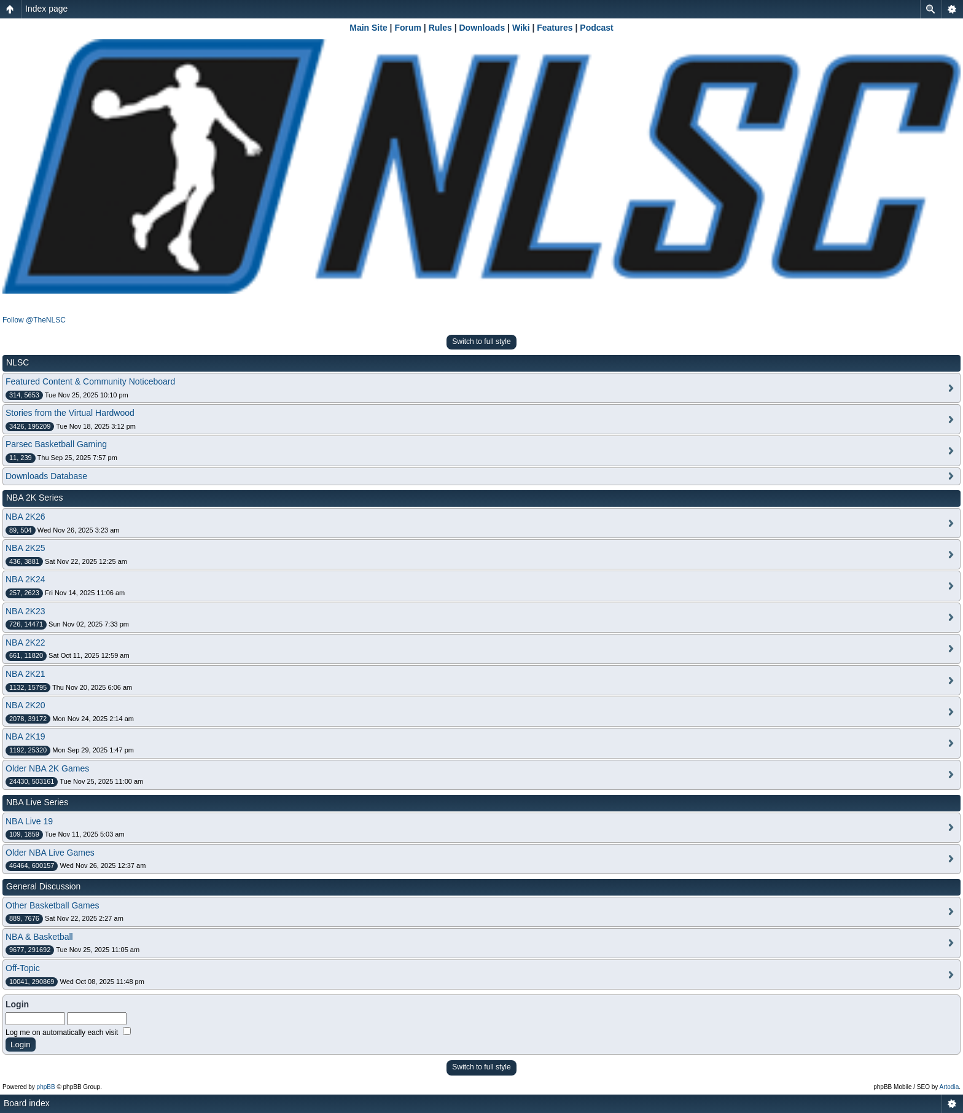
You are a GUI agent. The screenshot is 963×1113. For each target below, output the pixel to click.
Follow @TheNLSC (34, 320)
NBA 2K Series (34, 497)
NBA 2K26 (25, 516)
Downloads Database (46, 476)
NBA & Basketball (39, 937)
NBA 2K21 (25, 674)
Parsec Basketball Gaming (56, 444)
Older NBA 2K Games (47, 768)
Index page (46, 9)
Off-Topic (23, 968)
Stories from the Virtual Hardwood (70, 413)
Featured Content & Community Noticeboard (90, 381)
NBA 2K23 (25, 611)
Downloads (482, 28)
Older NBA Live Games (50, 852)
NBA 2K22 (25, 642)
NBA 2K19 (25, 736)
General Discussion (43, 886)
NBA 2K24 (25, 579)
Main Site (368, 28)
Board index (27, 1103)
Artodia (949, 1087)
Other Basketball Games (52, 905)
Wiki (521, 28)
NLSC (17, 362)
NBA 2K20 (25, 705)
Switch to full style (481, 341)
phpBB (46, 1087)
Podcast (596, 28)
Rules (440, 28)
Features (554, 28)
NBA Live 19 (29, 821)
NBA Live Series (37, 802)
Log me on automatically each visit (68, 1032)
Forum (407, 28)
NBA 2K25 (25, 548)
